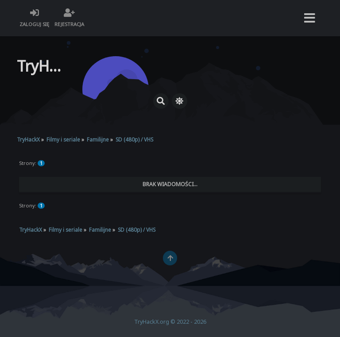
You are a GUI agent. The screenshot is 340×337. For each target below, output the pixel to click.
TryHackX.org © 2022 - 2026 (170, 322)
